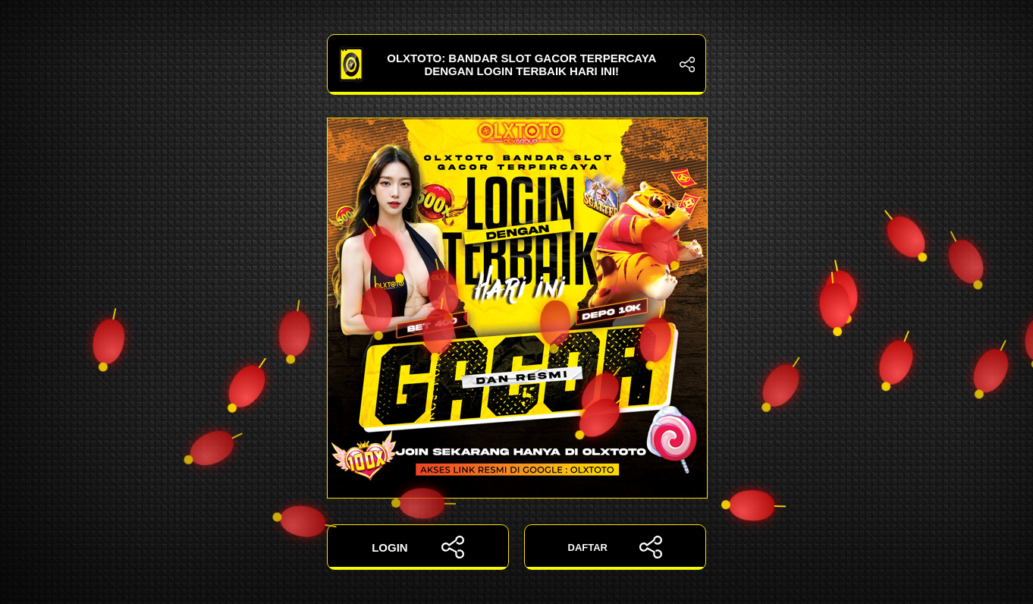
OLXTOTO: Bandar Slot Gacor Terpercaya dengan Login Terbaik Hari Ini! (516, 64)
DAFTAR (615, 547)
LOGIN (418, 547)
